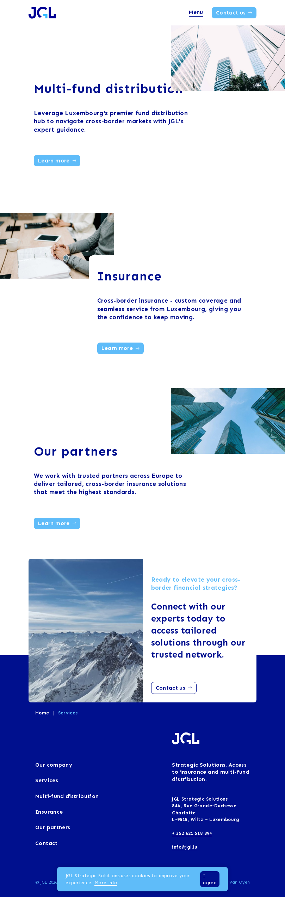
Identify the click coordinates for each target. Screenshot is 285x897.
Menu (196, 12)
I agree (210, 879)
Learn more (57, 161)
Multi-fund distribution (108, 88)
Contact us (234, 13)
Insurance (129, 276)
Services (68, 712)
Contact (46, 843)
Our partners (76, 451)
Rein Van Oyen (234, 882)
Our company (53, 765)
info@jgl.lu (184, 847)
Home (42, 712)
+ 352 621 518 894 (192, 833)
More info (105, 882)
